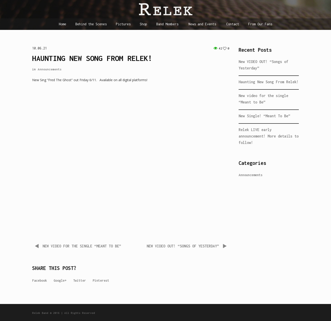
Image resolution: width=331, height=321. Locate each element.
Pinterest (101, 280)
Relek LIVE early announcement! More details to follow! (269, 136)
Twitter (79, 280)
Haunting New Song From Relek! (269, 82)
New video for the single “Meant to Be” (82, 246)
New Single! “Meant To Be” (264, 116)
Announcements (50, 69)
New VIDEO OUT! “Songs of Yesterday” (183, 246)
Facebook (39, 280)
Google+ (60, 280)
